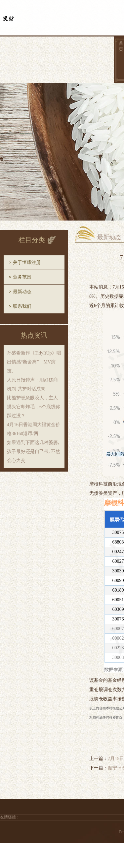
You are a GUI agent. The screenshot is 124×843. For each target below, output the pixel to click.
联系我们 (22, 306)
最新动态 (22, 291)
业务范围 (22, 277)
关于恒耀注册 (27, 262)
